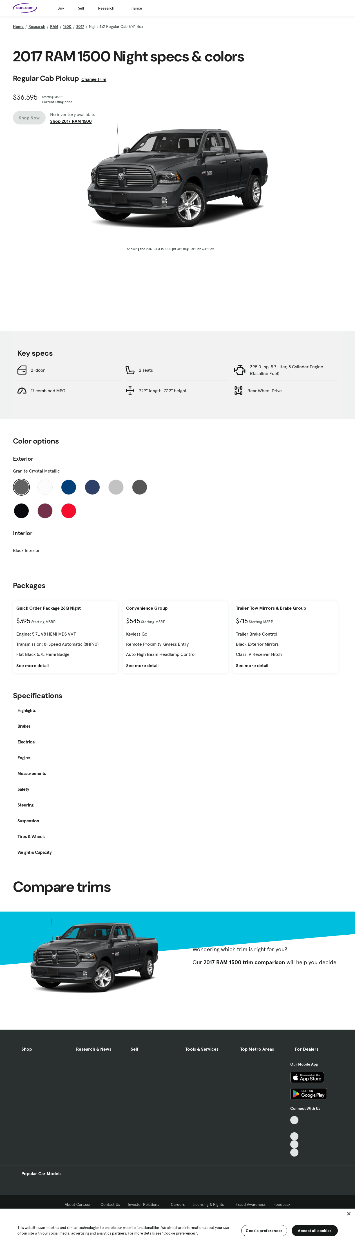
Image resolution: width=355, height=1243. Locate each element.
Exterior (23, 458)
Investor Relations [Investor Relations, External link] (145, 1204)
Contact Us (110, 1204)
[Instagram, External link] (294, 1144)
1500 (67, 26)
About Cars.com (79, 1204)
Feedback (282, 1204)
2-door (38, 370)
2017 (80, 26)
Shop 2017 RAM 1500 (71, 121)
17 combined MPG (48, 390)
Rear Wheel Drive (264, 390)
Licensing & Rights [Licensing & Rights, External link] (210, 1204)
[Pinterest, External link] (294, 1152)
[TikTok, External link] (294, 1120)
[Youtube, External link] (294, 1136)
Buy (60, 8)
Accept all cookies (314, 1230)
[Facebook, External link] (294, 1128)
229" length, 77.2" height (163, 390)
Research (106, 8)
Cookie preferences (264, 1230)
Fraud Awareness (250, 1204)
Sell (81, 8)
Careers (178, 1204)
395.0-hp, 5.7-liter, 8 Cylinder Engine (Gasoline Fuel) (286, 370)
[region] (177, 1225)
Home (18, 26)
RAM (54, 26)
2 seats (146, 370)
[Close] (349, 1214)
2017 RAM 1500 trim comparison (244, 962)
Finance (135, 8)
